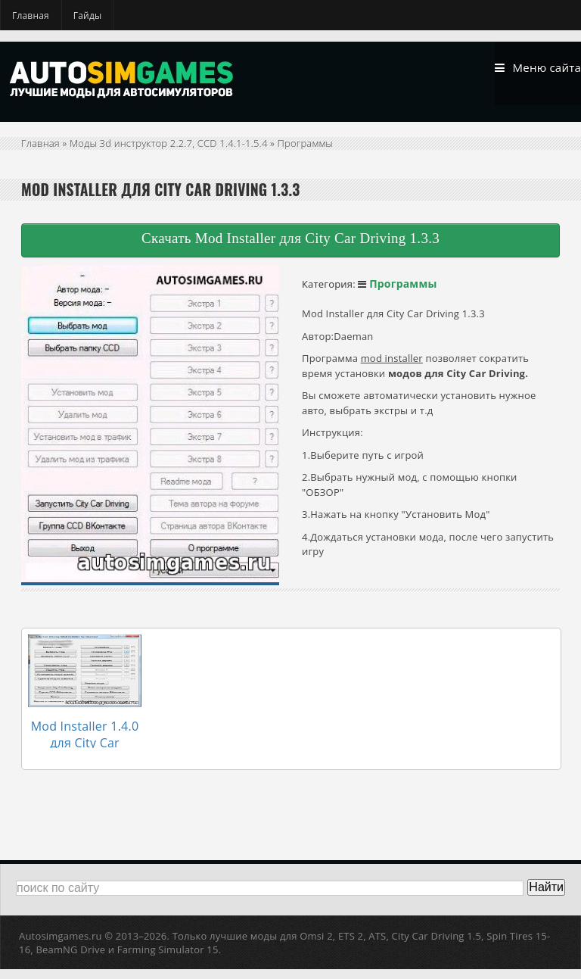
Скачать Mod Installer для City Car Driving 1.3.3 (290, 248)
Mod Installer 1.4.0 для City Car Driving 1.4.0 (84, 733)
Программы (305, 153)
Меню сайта (529, 71)
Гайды (87, 15)
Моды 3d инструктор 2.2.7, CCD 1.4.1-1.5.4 (169, 153)
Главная (30, 15)
